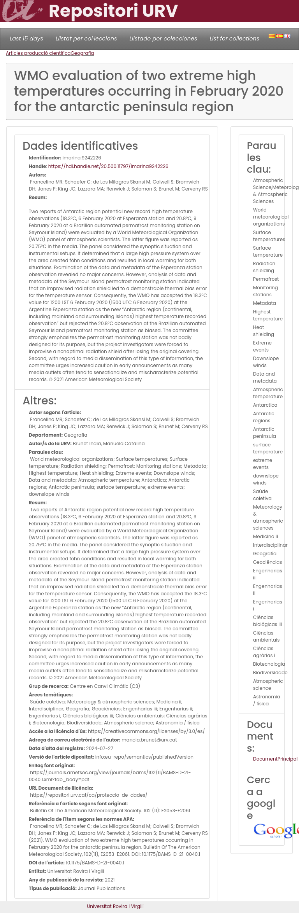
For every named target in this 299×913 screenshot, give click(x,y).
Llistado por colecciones (163, 38)
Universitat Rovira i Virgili (115, 906)
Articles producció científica (38, 53)
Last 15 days (26, 38)
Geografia (82, 53)
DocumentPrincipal (275, 759)
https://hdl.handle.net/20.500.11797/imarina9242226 (108, 166)
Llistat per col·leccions (86, 38)
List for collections (234, 38)
